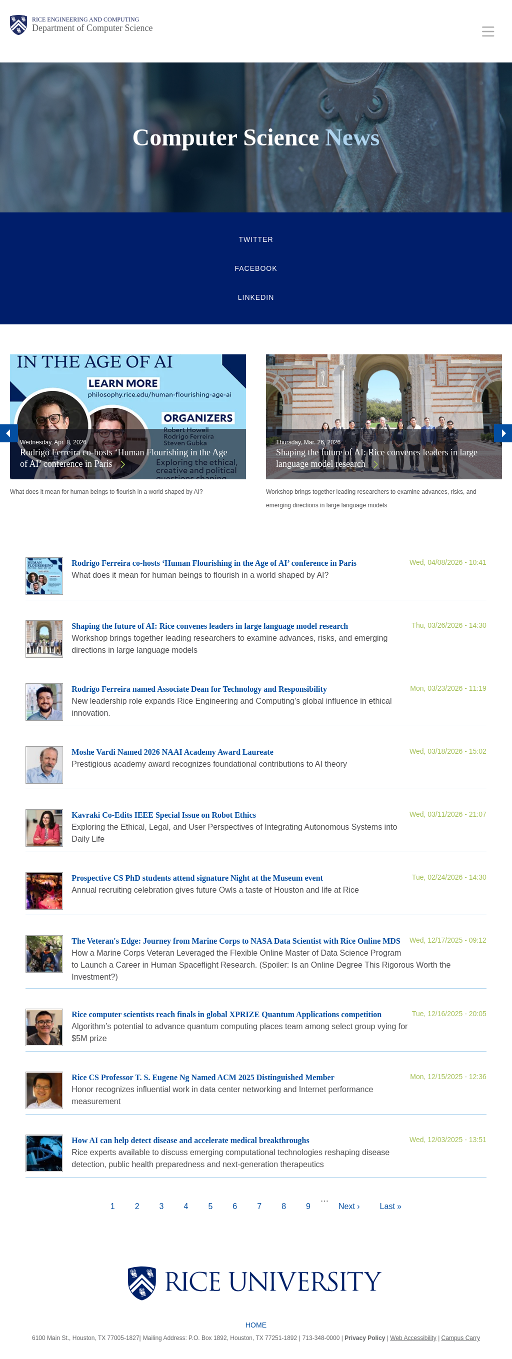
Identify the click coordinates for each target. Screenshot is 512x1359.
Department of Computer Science (92, 28)
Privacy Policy (364, 1338)
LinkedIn (256, 297)
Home (256, 1325)
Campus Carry (461, 1338)
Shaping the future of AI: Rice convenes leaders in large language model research (377, 458)
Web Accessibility (413, 1338)
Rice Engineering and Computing (85, 19)
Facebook (255, 268)
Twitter (255, 239)
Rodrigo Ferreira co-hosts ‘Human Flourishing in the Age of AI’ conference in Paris (123, 458)
